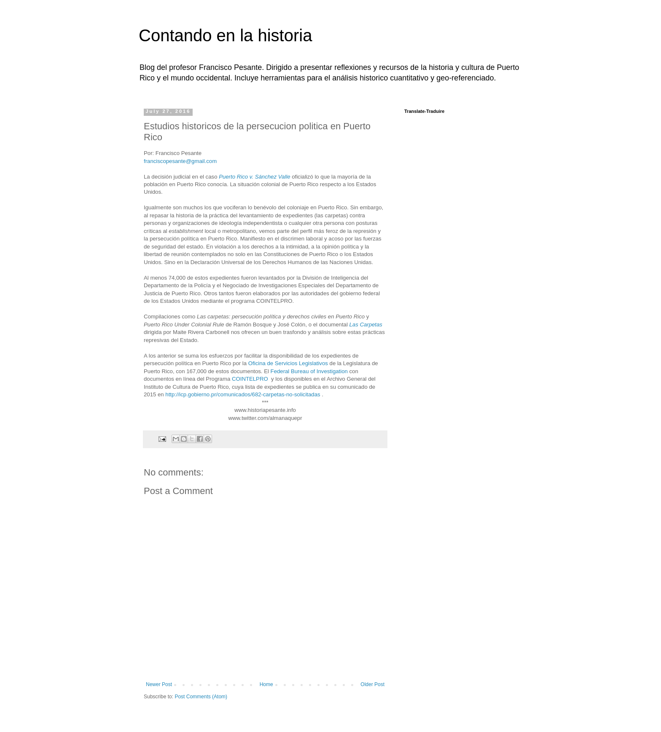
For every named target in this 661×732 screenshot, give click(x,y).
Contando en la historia (225, 35)
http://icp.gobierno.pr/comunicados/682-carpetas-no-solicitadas (242, 394)
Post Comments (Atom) (201, 697)
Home (266, 684)
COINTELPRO (250, 379)
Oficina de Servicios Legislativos (288, 363)
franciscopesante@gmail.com (180, 161)
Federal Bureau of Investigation (309, 371)
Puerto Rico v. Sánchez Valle (254, 177)
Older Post (372, 684)
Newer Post (159, 684)
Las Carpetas (365, 324)
